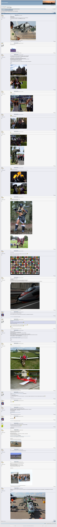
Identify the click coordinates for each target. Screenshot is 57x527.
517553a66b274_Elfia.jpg (12, 194)
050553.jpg (11, 389)
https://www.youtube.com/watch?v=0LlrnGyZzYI (15, 412)
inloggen (7, 6)
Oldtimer (2, 42)
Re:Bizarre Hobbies (16, 54)
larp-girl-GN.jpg (11, 234)
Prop (2, 196)
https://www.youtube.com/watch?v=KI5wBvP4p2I (18, 393)
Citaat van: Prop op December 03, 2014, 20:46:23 (14, 320)
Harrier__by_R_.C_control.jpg (13, 40)
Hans (2, 311)
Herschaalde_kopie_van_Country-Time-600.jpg (14, 485)
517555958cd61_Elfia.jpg (12, 182)
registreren (10, 6)
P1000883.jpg (11, 369)
